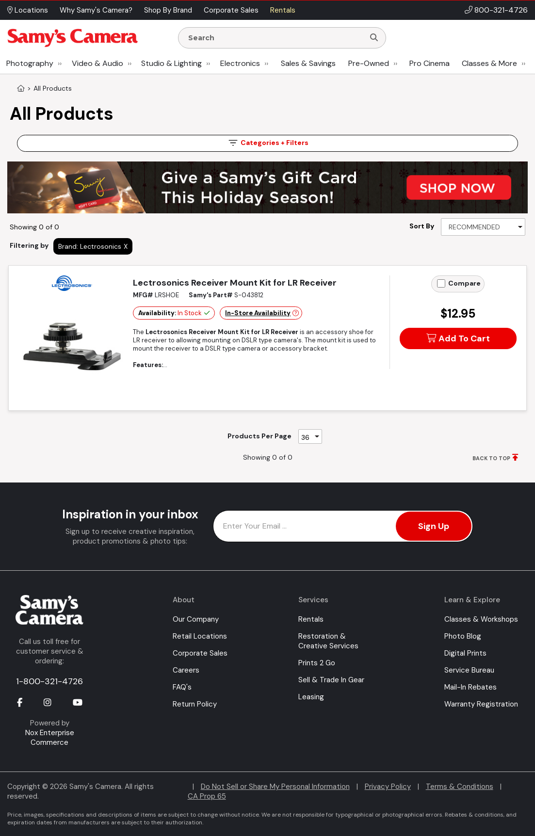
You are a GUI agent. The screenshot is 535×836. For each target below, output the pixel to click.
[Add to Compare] (441, 283)
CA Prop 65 (207, 796)
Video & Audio (97, 63)
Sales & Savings (308, 63)
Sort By (421, 226)
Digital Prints (465, 653)
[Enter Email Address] (343, 526)
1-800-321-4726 (49, 681)
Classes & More (489, 63)
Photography (29, 63)
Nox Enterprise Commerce (49, 737)
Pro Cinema (429, 63)
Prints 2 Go (316, 663)
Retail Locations (200, 636)
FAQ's (182, 687)
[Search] (374, 38)
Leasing (311, 697)
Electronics (240, 63)
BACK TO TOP (491, 458)
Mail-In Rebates (470, 687)
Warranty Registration (481, 704)
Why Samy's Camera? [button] (96, 10)
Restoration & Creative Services (328, 641)
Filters (267, 143)
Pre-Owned (368, 63)
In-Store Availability (258, 313)
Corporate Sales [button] (231, 10)
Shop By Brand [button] (168, 10)
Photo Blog (462, 636)
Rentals (311, 619)
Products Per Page (259, 436)
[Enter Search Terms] (275, 38)
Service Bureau (469, 670)
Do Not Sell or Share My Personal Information (275, 786)
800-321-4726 (501, 10)
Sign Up (433, 526)
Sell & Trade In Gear (331, 680)
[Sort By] (483, 227)
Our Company (196, 619)
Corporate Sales (200, 653)
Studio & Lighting (171, 63)
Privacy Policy (388, 786)
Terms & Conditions (459, 786)
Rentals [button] (282, 10)
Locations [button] (27, 10)
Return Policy (195, 704)
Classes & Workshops (481, 619)
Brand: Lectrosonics (89, 246)
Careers (186, 670)
